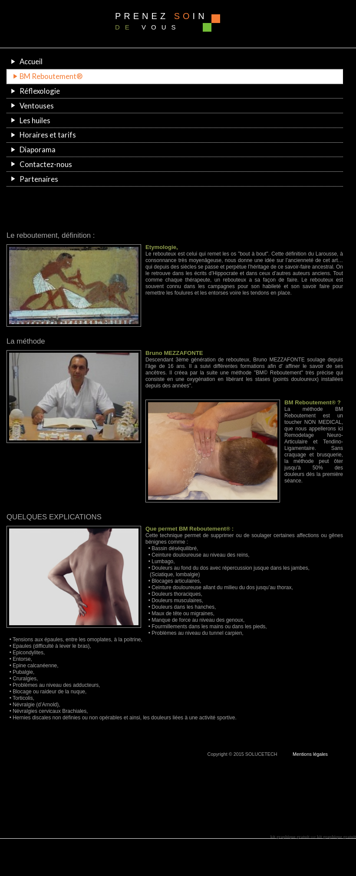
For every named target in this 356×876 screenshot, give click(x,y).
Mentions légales (310, 754)
